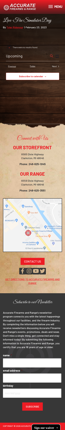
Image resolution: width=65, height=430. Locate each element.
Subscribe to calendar (31, 76)
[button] (22, 271)
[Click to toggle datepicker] (15, 56)
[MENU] (55, 6)
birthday (8, 385)
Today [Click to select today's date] (32, 66)
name (7, 355)
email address (12, 370)
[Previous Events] (11, 66)
